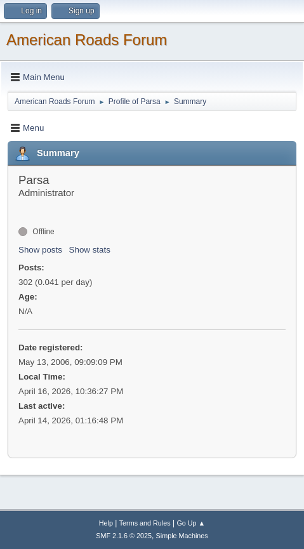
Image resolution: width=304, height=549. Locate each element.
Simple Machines (182, 535)
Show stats (89, 250)
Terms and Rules (145, 523)
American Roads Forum (86, 39)
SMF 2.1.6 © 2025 (124, 535)
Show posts (40, 250)
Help (106, 523)
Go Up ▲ (190, 523)
